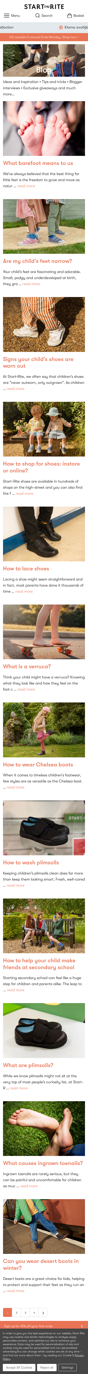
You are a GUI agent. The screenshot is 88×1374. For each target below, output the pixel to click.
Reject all (46, 1367)
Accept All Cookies (19, 1367)
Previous (3, 28)
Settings (67, 1367)
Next (85, 28)
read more (26, 186)
